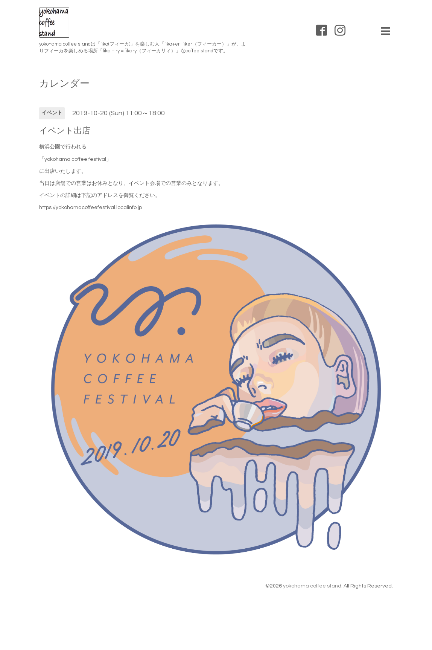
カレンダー (64, 83)
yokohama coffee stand (312, 586)
